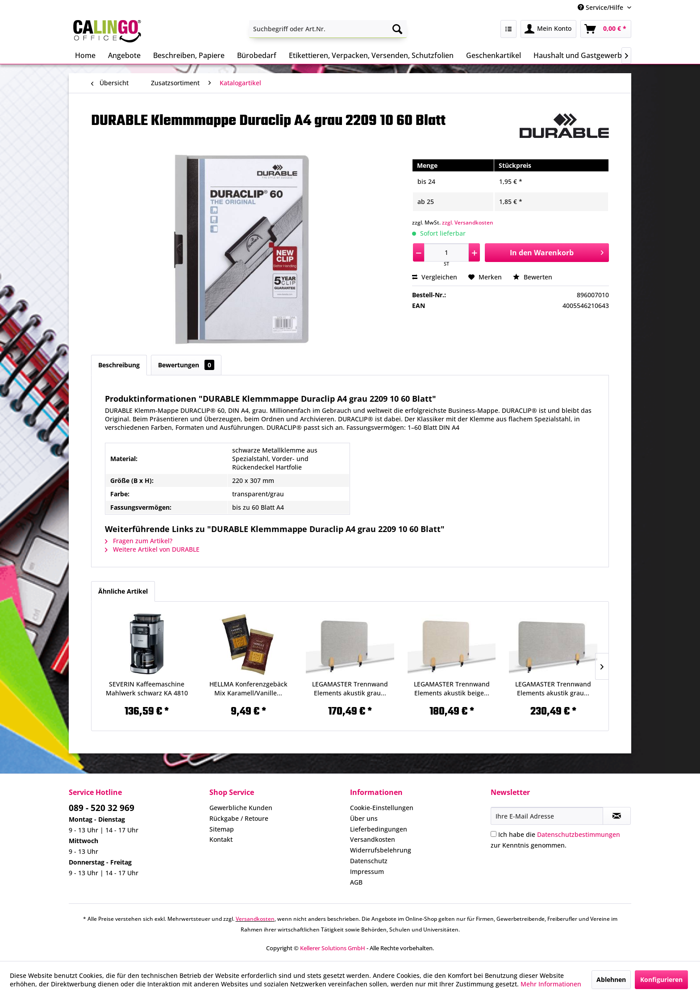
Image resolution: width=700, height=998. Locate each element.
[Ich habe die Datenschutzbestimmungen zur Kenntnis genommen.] (493, 834)
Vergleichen (434, 277)
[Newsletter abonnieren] (617, 816)
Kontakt (221, 839)
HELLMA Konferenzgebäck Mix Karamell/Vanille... (248, 688)
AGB (356, 882)
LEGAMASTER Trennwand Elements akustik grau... (350, 688)
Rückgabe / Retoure (238, 818)
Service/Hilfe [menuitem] (601, 7)
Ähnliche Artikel (123, 591)
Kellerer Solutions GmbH (332, 948)
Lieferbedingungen (378, 829)
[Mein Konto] (548, 29)
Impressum (367, 871)
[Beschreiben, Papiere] (189, 55)
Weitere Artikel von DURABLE (152, 549)
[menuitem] (328, 29)
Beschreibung (119, 365)
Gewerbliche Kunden (240, 807)
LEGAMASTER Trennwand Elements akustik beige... (452, 688)
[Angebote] (124, 55)
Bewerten (532, 277)
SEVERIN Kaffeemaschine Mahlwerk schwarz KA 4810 (147, 688)
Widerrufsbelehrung (380, 850)
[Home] (85, 55)
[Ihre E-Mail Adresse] (547, 816)
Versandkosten (372, 839)
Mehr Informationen (551, 984)
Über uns (364, 818)
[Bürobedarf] (257, 55)
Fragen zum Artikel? (138, 540)
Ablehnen (611, 979)
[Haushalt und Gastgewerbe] (579, 55)
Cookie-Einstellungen (381, 807)
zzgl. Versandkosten (467, 222)
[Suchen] (397, 29)
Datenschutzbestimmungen (578, 834)
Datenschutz (369, 861)
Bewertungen (186, 365)
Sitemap (221, 829)
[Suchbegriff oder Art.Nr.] (328, 29)
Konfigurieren (661, 979)
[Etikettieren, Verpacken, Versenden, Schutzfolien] (371, 55)
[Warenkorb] (605, 29)
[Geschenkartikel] (493, 55)
